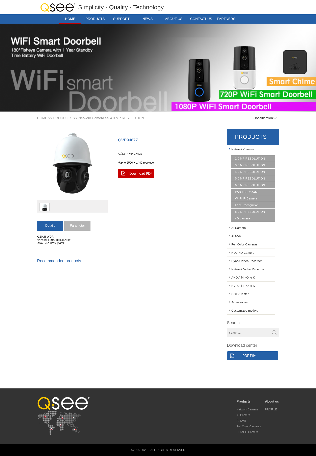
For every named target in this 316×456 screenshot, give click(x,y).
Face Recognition (247, 205)
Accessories (239, 302)
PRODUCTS (96, 19)
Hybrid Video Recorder (246, 261)
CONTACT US (201, 19)
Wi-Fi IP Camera (246, 198)
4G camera (242, 218)
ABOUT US (175, 19)
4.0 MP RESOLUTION (127, 118)
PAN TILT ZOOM (246, 191)
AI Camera (238, 228)
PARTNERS (227, 19)
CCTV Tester (240, 294)
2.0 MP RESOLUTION (250, 158)
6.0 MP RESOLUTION (250, 185)
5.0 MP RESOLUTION (250, 178)
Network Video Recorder (247, 269)
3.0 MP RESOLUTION (250, 165)
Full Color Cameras (244, 244)
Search (233, 322)
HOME (70, 19)
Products (244, 401)
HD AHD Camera (242, 252)
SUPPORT (122, 19)
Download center (242, 345)
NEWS (148, 19)
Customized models (244, 310)
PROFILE (271, 409)
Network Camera (91, 118)
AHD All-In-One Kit (243, 277)
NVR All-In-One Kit (243, 285)
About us (272, 401)
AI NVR (236, 236)
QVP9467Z (128, 140)
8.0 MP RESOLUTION (250, 211)
